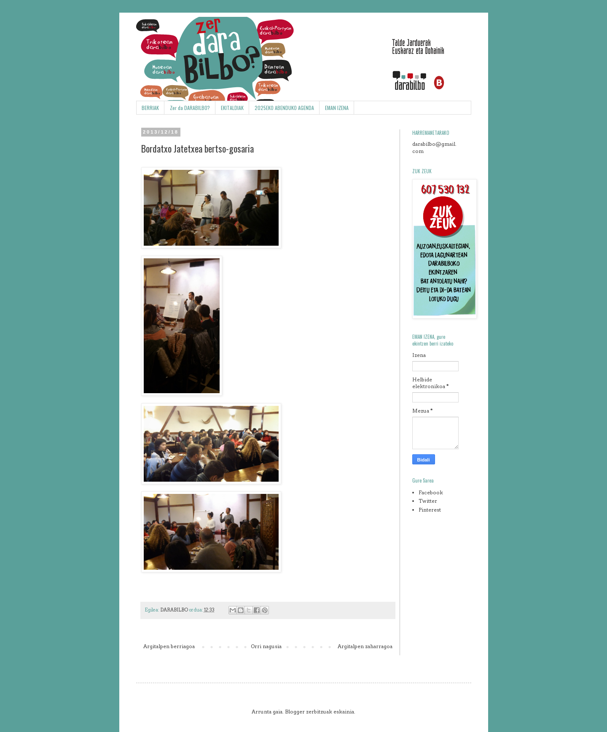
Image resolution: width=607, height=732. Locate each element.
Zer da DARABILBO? (190, 107)
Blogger (295, 711)
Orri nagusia (266, 646)
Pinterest (430, 510)
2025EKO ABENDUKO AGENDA (284, 107)
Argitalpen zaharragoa (365, 646)
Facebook (431, 492)
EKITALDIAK (232, 107)
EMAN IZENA (337, 107)
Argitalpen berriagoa (169, 646)
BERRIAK (150, 107)
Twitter (428, 501)
